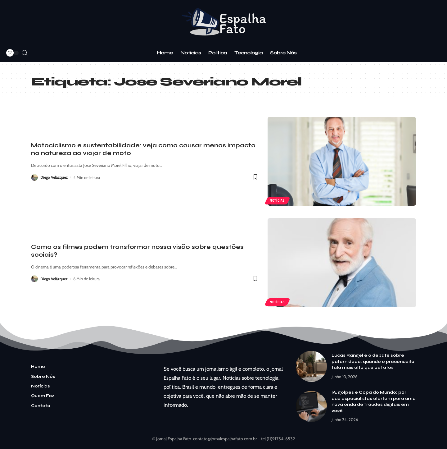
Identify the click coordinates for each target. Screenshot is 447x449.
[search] (24, 53)
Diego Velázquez (54, 177)
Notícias (277, 200)
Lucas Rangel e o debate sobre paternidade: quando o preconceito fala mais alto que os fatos (373, 361)
